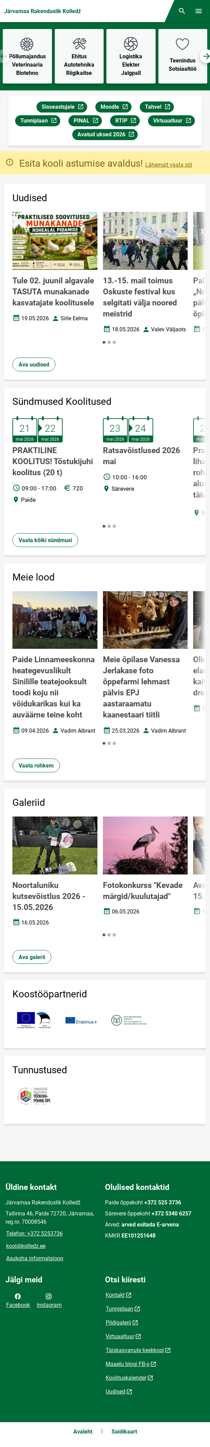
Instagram (49, 1300)
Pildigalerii (118, 1322)
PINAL (87, 121)
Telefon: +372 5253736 (34, 1233)
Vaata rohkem (36, 765)
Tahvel (159, 108)
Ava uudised (34, 364)
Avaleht (82, 1431)
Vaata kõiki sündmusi (45, 540)
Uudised (115, 1391)
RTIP (127, 121)
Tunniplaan (40, 121)
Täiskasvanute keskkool (135, 1350)
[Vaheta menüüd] (199, 11)
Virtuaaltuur (174, 121)
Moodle (116, 108)
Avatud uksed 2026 (107, 135)
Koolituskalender (126, 1378)
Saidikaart (124, 1431)
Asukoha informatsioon (34, 1258)
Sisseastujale (64, 108)
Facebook (18, 1300)
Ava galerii (32, 957)
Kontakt (115, 1295)
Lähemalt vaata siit (168, 165)
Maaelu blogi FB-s (127, 1364)
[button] (104, 342)
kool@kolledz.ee (25, 1246)
